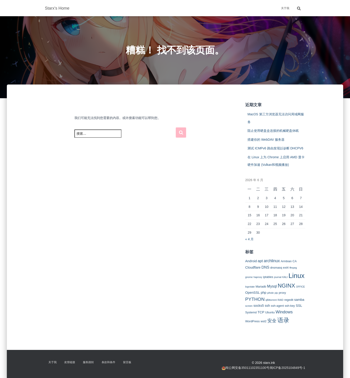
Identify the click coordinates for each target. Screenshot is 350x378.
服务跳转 (88, 362)
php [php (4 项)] (263, 292)
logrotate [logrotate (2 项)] (250, 286)
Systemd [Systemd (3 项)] (251, 312)
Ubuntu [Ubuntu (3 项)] (270, 312)
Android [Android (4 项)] (251, 261)
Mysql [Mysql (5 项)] (272, 286)
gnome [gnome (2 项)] (249, 277)
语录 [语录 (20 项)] (283, 320)
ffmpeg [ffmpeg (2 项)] (293, 267)
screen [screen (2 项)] (249, 305)
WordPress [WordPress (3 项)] (252, 321)
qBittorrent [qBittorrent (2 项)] (271, 300)
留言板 (127, 362)
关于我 (285, 8)
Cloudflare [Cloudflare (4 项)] (253, 267)
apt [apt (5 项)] (260, 261)
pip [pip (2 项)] (276, 292)
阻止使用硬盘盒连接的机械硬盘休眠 (273, 130)
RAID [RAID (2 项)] (280, 300)
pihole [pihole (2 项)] (270, 292)
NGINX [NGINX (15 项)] (286, 286)
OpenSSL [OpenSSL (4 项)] (252, 292)
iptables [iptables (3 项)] (268, 277)
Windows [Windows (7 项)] (284, 311)
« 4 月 (249, 239)
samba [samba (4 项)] (299, 299)
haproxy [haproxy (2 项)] (257, 277)
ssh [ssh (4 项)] (267, 305)
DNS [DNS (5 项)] (265, 267)
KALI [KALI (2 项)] (285, 277)
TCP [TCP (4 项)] (261, 312)
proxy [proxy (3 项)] (282, 292)
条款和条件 (108, 362)
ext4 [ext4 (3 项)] (286, 267)
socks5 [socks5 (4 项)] (258, 305)
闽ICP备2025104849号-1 (287, 368)
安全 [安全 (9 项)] (271, 320)
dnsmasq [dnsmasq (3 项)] (276, 267)
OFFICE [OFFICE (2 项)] (300, 286)
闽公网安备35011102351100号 (247, 368)
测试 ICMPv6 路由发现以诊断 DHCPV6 (275, 148)
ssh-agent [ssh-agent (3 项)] (277, 305)
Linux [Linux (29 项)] (297, 275)
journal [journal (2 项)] (278, 277)
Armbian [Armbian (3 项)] (286, 261)
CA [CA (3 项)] (294, 261)
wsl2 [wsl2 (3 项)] (263, 321)
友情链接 (69, 362)
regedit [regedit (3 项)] (288, 299)
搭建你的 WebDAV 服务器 (265, 139)
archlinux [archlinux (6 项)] (272, 261)
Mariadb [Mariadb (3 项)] (260, 286)
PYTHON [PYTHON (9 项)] (255, 299)
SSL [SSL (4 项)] (299, 305)
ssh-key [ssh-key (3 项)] (290, 305)
